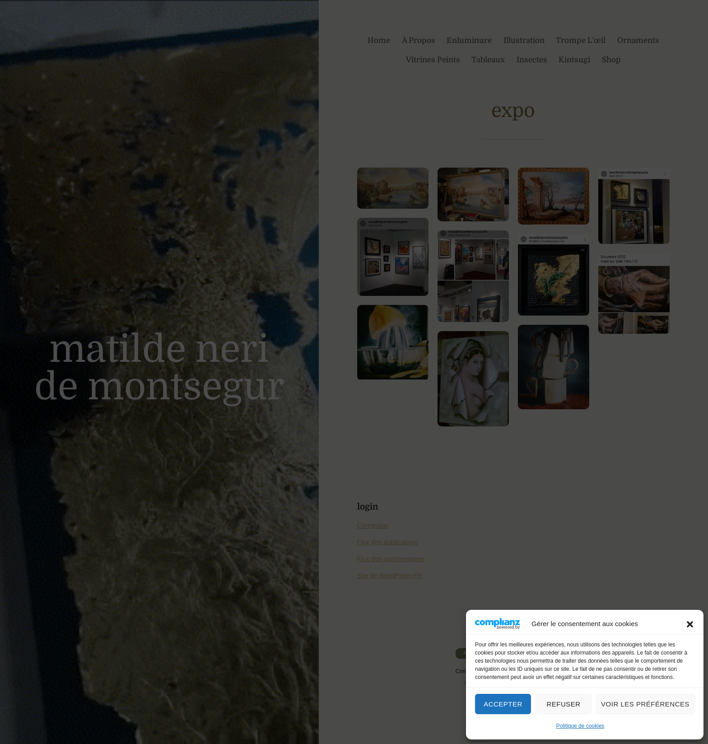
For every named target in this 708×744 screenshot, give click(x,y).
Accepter (503, 704)
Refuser (563, 704)
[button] (689, 623)
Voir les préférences (645, 704)
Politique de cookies (580, 726)
